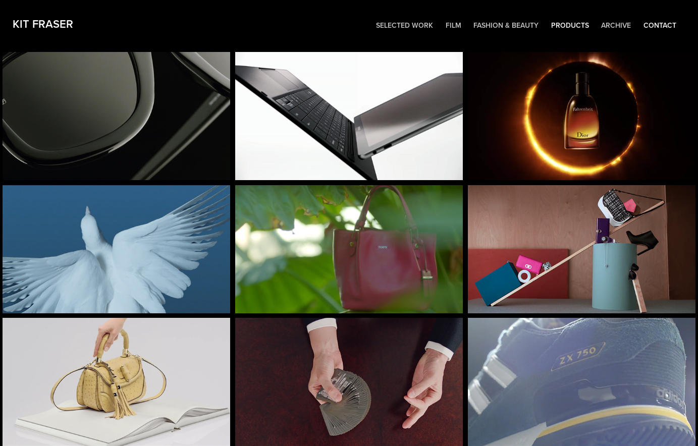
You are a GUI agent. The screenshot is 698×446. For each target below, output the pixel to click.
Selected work (404, 25)
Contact (659, 25)
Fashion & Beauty (506, 25)
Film (453, 25)
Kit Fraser (46, 24)
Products (570, 25)
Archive (616, 25)
